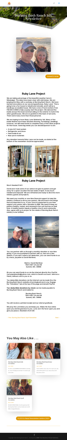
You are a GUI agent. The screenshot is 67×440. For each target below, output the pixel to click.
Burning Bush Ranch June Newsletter (44, 362)
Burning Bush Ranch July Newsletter (15, 362)
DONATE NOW (53, 76)
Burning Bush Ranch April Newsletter (16, 399)
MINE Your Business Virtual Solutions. (47, 438)
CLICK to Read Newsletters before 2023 (33, 418)
